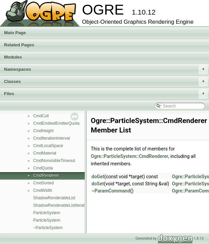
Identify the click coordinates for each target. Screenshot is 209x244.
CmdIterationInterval (51, 138)
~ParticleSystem (48, 227)
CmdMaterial (44, 153)
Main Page (15, 32)
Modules (13, 57)
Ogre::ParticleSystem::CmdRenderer (129, 156)
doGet (97, 176)
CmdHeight (43, 130)
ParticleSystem (46, 212)
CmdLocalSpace (48, 145)
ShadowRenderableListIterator (60, 205)
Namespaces (106, 69)
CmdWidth (42, 190)
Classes (106, 81)
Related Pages (19, 44)
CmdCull (41, 116)
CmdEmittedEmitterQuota (56, 123)
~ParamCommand (110, 191)
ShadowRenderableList (54, 198)
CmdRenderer (46, 175)
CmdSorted (43, 183)
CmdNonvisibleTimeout (54, 160)
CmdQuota (43, 168)
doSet (97, 183)
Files (106, 94)
